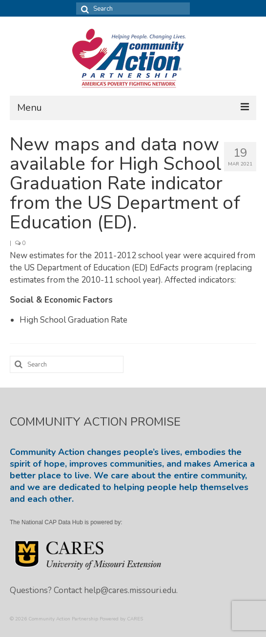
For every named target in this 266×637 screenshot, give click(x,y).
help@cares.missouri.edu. (131, 590)
